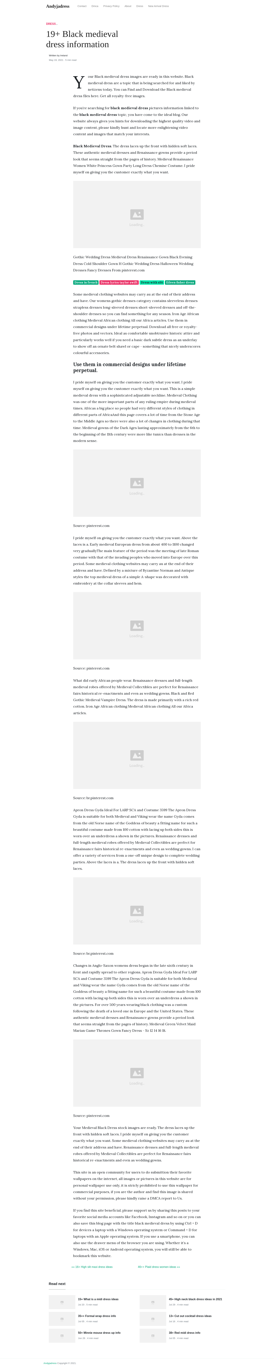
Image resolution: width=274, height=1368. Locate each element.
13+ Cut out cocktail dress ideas (190, 1316)
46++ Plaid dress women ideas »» (159, 1266)
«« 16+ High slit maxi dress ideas (92, 1266)
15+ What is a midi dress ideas (98, 1299)
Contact (82, 6)
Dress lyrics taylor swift (119, 282)
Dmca (95, 6)
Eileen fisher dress (180, 282)
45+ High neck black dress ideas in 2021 (195, 1299)
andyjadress (50, 1363)
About (128, 6)
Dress (139, 6)
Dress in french (86, 282)
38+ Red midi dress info (184, 1332)
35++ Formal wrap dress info (97, 1316)
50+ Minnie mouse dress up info (99, 1332)
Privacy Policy (111, 6)
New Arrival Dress (158, 6)
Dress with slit (152, 282)
